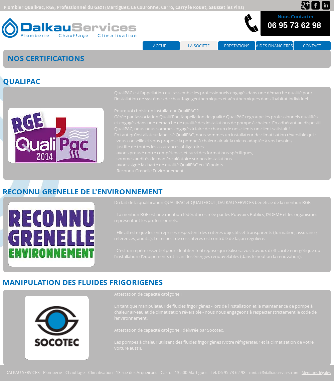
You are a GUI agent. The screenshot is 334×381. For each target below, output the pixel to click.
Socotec (215, 330)
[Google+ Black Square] (305, 5)
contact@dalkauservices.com (273, 372)
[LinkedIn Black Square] (326, 5)
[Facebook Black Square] (315, 5)
